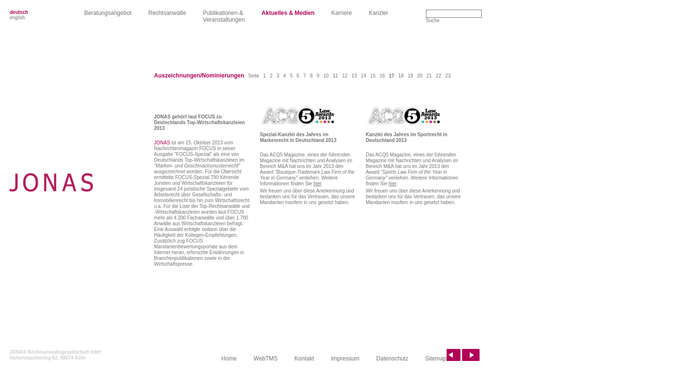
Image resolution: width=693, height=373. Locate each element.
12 (344, 75)
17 (391, 75)
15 (372, 75)
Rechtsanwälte (167, 13)
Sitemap (436, 358)
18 (401, 75)
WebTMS (266, 358)
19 (410, 75)
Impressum (345, 358)
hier (317, 183)
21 (429, 75)
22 (438, 75)
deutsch (19, 12)
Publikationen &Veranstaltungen (224, 16)
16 (382, 75)
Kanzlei (378, 13)
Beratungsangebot (107, 13)
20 (420, 75)
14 (363, 75)
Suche (432, 20)
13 (354, 75)
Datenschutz (392, 358)
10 (326, 75)
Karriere (342, 13)
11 (335, 75)
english (17, 17)
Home (229, 358)
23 (447, 75)
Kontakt (304, 358)
